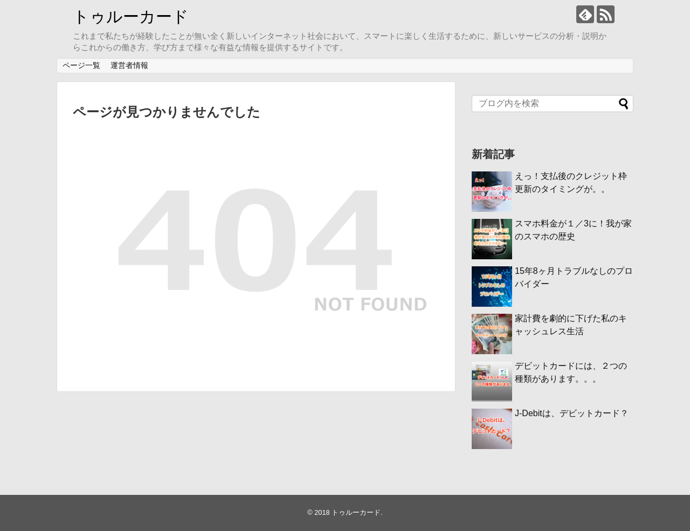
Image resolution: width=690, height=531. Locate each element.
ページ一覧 (81, 65)
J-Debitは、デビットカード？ (572, 413)
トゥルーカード (131, 16)
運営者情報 (129, 65)
